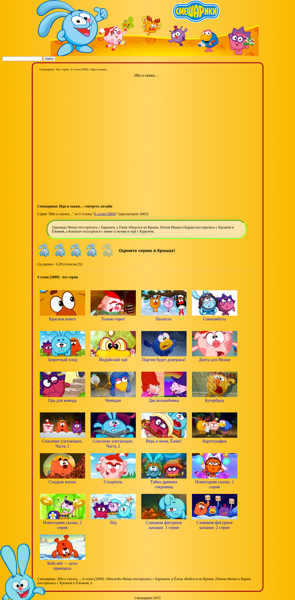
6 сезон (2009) (105, 214)
